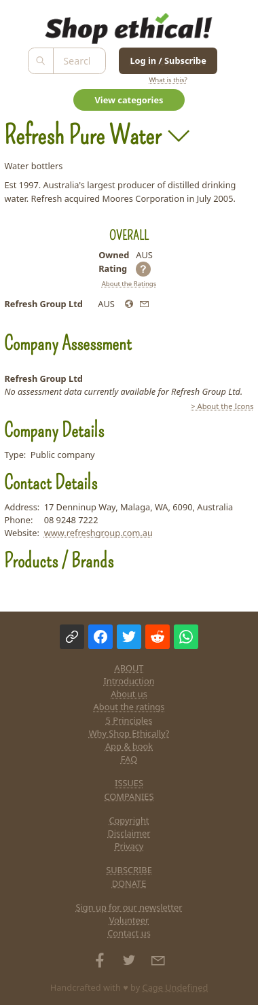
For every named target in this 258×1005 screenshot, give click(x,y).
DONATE (129, 883)
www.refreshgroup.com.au (98, 533)
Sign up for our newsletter (129, 907)
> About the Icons (222, 406)
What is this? (168, 79)
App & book (129, 746)
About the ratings (129, 707)
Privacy (129, 846)
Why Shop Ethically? (129, 733)
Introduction (128, 681)
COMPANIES (129, 796)
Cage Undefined (175, 987)
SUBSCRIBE (129, 870)
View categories (129, 100)
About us (129, 694)
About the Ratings (129, 283)
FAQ (129, 759)
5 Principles (129, 720)
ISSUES (129, 783)
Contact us (129, 933)
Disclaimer (128, 833)
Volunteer (129, 920)
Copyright (129, 820)
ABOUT (129, 668)
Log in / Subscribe (168, 60)
